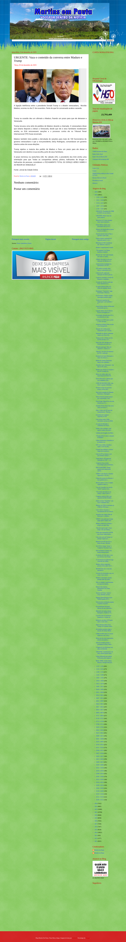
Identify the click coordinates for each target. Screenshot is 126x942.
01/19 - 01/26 (100, 794)
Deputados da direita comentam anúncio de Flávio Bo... (104, 334)
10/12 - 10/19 (100, 683)
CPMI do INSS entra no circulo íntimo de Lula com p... (104, 634)
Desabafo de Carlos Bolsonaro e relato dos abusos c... (104, 356)
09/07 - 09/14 (100, 698)
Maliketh (74, 938)
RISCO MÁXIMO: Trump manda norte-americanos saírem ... (103, 469)
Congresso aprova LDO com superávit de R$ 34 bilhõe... (104, 497)
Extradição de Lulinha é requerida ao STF (102, 415)
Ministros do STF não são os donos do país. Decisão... (103, 542)
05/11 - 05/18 (100, 747)
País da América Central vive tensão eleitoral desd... (104, 551)
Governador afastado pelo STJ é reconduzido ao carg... (104, 316)
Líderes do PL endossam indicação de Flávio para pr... (104, 273)
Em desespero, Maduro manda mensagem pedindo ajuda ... (104, 296)
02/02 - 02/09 (100, 788)
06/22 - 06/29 (100, 730)
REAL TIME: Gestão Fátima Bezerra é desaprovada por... (104, 661)
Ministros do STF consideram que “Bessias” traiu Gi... (104, 243)
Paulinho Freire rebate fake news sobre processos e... (105, 406)
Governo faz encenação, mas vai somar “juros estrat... (104, 574)
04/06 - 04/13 (100, 762)
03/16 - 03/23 (100, 771)
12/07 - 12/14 (100, 206)
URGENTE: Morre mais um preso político (103, 216)
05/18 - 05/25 (100, 744)
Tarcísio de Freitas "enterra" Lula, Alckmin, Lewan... (103, 593)
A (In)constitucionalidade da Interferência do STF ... (103, 264)
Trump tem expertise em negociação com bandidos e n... (104, 301)
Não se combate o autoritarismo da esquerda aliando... (104, 583)
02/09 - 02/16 (100, 785)
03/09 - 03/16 (100, 773)
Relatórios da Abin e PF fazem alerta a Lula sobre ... (104, 621)
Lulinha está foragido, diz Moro (104, 433)
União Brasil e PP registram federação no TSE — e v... (104, 459)
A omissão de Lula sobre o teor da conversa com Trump (104, 556)
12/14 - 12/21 (100, 203)
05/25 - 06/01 (100, 741)
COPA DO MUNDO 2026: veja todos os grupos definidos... (104, 384)
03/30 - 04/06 (100, 765)
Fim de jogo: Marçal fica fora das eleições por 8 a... (105, 402)
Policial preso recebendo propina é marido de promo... (105, 602)
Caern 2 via (96, 168)
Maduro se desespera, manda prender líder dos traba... (104, 578)
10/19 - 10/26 (100, 680)
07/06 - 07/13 (100, 724)
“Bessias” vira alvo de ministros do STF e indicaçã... (104, 352)
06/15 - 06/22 (100, 733)
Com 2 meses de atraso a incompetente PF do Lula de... (105, 510)
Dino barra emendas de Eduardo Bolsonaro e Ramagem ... (104, 393)
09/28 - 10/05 (100, 689)
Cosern (94, 171)
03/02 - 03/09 (100, 776)
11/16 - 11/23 (100, 669)
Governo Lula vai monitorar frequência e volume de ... (103, 616)
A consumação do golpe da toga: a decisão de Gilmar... (105, 560)
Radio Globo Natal (98, 154)
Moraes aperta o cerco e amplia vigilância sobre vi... (104, 483)
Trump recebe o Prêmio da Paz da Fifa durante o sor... (104, 338)
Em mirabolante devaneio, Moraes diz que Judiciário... (104, 607)
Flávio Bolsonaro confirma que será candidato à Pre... (104, 379)
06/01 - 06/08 (100, 739)
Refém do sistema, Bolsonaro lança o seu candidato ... (104, 361)
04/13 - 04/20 (100, 759)
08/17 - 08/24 (100, 707)
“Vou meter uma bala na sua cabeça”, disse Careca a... (103, 492)
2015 (96, 829)
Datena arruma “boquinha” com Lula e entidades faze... (104, 501)
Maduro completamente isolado (104, 247)
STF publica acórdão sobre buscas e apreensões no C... (104, 269)
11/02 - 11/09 (100, 675)
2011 (96, 841)
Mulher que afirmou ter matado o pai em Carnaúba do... (105, 370)
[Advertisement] (105, 915)
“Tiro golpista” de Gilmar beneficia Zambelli (103, 251)
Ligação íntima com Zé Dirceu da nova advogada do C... (104, 311)
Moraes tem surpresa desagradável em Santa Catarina (103, 588)
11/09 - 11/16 (100, 672)
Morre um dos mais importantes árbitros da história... (104, 639)
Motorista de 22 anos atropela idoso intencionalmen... (104, 221)
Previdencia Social (98, 180)
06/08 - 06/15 (100, 736)
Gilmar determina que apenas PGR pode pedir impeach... (104, 657)
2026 (96, 192)
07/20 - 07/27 (100, 718)
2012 (96, 838)
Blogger (88, 938)
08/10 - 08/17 (100, 709)
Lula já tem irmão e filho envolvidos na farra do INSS (104, 420)
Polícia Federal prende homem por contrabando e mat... (104, 397)
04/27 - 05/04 (100, 753)
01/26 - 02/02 (100, 791)
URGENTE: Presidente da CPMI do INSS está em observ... (105, 212)
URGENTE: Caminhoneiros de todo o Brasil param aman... (104, 652)
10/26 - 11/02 (100, 678)
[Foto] (50, 85)
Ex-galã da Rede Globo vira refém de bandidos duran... (104, 287)
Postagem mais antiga (80, 239)
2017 (96, 824)
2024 (96, 803)
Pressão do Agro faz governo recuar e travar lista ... (104, 388)
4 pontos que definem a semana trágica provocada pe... (104, 450)
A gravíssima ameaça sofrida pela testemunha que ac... (105, 307)
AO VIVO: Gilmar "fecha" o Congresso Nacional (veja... (104, 547)
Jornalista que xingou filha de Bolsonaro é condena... (104, 515)
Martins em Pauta (99, 850)
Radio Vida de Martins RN (100, 157)
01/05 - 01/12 (100, 800)
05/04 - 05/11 (100, 750)
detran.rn (95, 183)
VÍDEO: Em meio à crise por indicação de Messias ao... (104, 260)
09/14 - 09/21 (100, 695)
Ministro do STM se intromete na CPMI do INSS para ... (105, 506)
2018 (96, 821)
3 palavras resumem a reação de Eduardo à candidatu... (104, 278)
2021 (96, 812)
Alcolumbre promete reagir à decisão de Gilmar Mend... (104, 630)
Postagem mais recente (20, 239)
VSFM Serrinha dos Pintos (100, 151)
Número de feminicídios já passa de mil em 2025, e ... (105, 230)
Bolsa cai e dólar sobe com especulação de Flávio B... (104, 375)
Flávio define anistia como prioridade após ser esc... (103, 225)
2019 (96, 818)
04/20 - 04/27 (100, 756)
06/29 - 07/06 (100, 727)
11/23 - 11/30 (100, 666)
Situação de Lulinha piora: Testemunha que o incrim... (104, 329)
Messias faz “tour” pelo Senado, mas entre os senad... (104, 255)
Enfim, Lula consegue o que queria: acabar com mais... (104, 429)
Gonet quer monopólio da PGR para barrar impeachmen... (104, 533)
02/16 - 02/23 (100, 782)
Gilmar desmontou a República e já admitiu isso (105, 441)
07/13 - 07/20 (100, 721)
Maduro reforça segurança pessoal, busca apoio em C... (104, 565)
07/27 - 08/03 (100, 715)
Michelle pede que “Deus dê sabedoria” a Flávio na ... (103, 347)
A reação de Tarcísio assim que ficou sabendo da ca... (104, 283)
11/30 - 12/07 (100, 209)
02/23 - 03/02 (100, 779)
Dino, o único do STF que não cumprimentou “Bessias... (104, 411)
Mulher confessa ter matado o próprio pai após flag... (104, 524)
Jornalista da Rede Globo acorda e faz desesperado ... (104, 325)
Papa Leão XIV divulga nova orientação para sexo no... (104, 343)
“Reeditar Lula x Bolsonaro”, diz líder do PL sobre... (105, 365)
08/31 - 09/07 (100, 701)
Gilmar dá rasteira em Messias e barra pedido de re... (104, 479)
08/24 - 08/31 (100, 704)
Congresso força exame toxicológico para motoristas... (105, 463)
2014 (96, 832)
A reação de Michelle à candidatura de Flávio (102, 424)
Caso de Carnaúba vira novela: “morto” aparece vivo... (104, 488)
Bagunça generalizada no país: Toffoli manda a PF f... (104, 598)
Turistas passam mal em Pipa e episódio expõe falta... (104, 234)
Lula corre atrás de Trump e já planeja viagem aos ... (104, 538)
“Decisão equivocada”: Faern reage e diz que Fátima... (104, 528)
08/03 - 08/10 (100, 712)
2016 (96, 826)
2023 (96, 806)
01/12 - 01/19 (100, 797)
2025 (96, 195)
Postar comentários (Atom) (24, 243)
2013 (96, 835)
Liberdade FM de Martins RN (101, 159)
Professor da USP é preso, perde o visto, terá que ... (104, 320)
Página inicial (50, 239)
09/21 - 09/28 (100, 692)
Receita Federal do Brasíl (99, 178)
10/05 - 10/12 (100, 686)
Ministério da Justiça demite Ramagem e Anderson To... (104, 612)
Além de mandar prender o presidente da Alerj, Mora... (104, 643)
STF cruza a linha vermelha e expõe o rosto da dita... (104, 445)
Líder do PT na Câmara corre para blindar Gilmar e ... (104, 454)
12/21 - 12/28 (100, 200)
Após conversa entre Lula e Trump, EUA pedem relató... (104, 625)
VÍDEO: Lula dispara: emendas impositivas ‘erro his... (104, 474)
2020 (96, 815)
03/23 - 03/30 (100, 768)
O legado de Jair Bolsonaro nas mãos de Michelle (104, 648)
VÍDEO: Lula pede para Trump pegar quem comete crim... (104, 519)
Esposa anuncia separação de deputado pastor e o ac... (104, 239)
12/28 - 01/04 (100, 197)
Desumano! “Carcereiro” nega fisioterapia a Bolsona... (104, 292)
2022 (96, 809)
